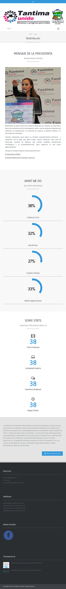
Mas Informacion (52, 454)
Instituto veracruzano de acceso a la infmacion (26, 563)
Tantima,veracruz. (30, 586)
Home (30, 34)
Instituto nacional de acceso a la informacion (26, 570)
